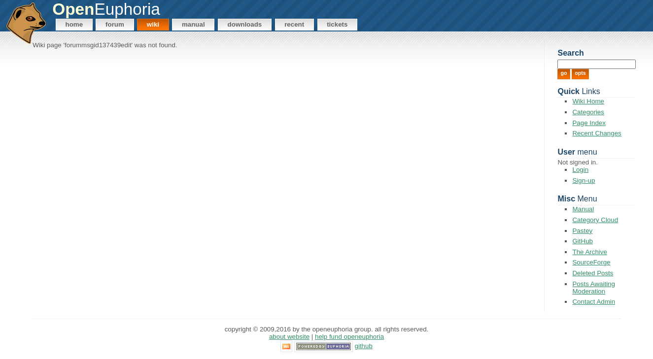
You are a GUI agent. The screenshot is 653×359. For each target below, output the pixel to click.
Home (74, 24)
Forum (114, 24)
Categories (588, 112)
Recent (294, 24)
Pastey (582, 230)
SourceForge (591, 262)
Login (580, 169)
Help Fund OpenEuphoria (349, 336)
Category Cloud (595, 220)
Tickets (337, 24)
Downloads (245, 24)
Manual (193, 24)
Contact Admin (593, 301)
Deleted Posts (592, 273)
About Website (289, 336)
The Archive (589, 252)
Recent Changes (596, 133)
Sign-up (583, 180)
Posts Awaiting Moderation (593, 287)
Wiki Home (588, 101)
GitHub (582, 241)
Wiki (153, 24)
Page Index (588, 123)
